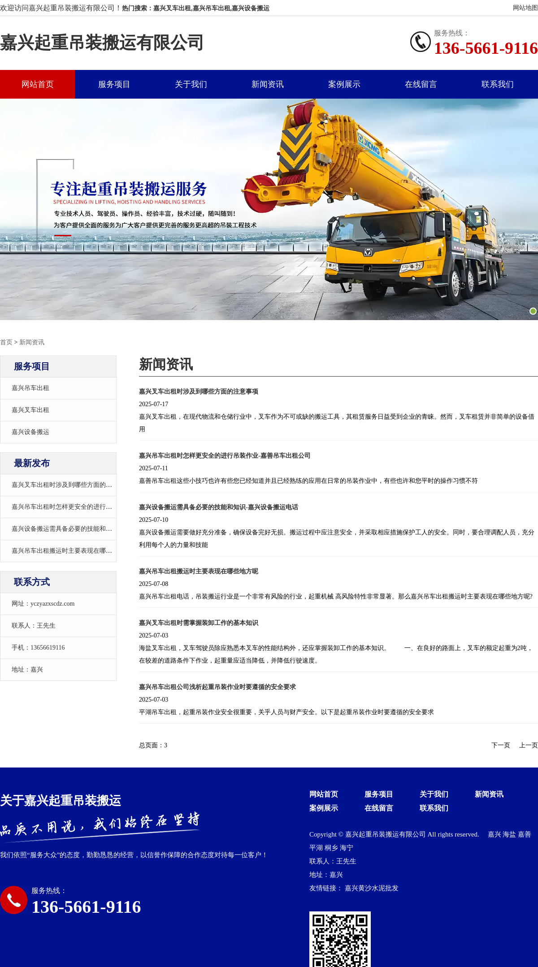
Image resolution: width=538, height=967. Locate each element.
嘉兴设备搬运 (30, 432)
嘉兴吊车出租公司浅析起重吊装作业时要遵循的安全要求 (217, 687)
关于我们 (191, 84)
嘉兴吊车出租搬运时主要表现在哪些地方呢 (71, 550)
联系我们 (498, 84)
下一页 (500, 745)
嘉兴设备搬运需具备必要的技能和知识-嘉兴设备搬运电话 (91, 528)
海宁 (346, 847)
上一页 (528, 745)
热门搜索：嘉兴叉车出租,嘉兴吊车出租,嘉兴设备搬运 (195, 8)
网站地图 (525, 7)
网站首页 (38, 84)
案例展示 (344, 84)
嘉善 (524, 834)
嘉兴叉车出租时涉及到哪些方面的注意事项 (71, 484)
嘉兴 (495, 834)
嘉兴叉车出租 (30, 410)
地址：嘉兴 (27, 669)
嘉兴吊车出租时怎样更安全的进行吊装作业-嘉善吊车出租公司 (97, 506)
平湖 (317, 847)
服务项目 (114, 84)
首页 (6, 342)
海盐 (510, 834)
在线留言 (421, 84)
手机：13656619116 (38, 647)
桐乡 (332, 847)
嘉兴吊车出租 (30, 388)
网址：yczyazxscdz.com (43, 603)
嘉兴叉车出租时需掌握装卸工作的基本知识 (198, 623)
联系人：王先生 (34, 625)
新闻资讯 (268, 84)
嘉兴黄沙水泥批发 (372, 888)
